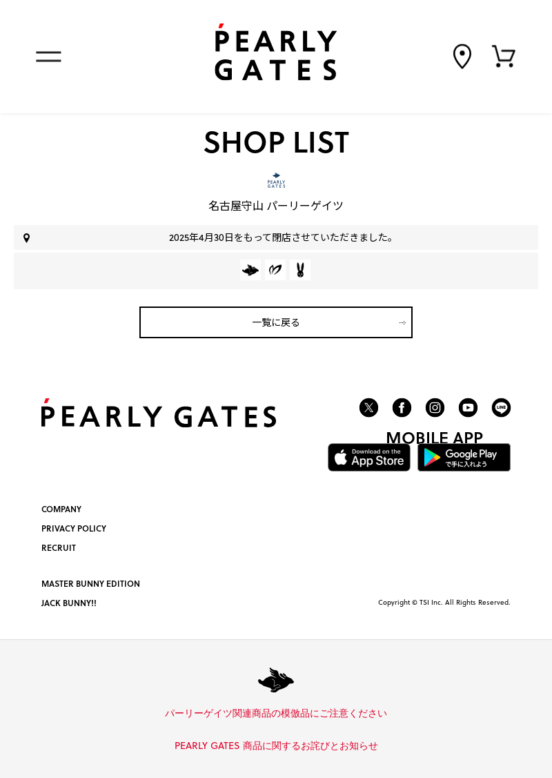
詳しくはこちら (392, 714)
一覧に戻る (276, 322)
